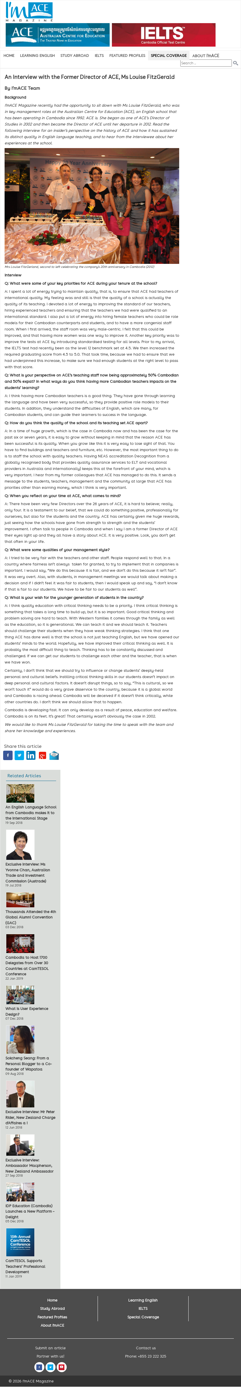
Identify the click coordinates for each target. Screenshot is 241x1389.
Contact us (146, 1348)
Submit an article (50, 1348)
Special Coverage (169, 55)
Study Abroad (74, 55)
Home (8, 55)
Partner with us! (50, 1356)
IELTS (99, 55)
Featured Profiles (127, 55)
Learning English (37, 55)
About (205, 55)
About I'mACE (52, 1325)
